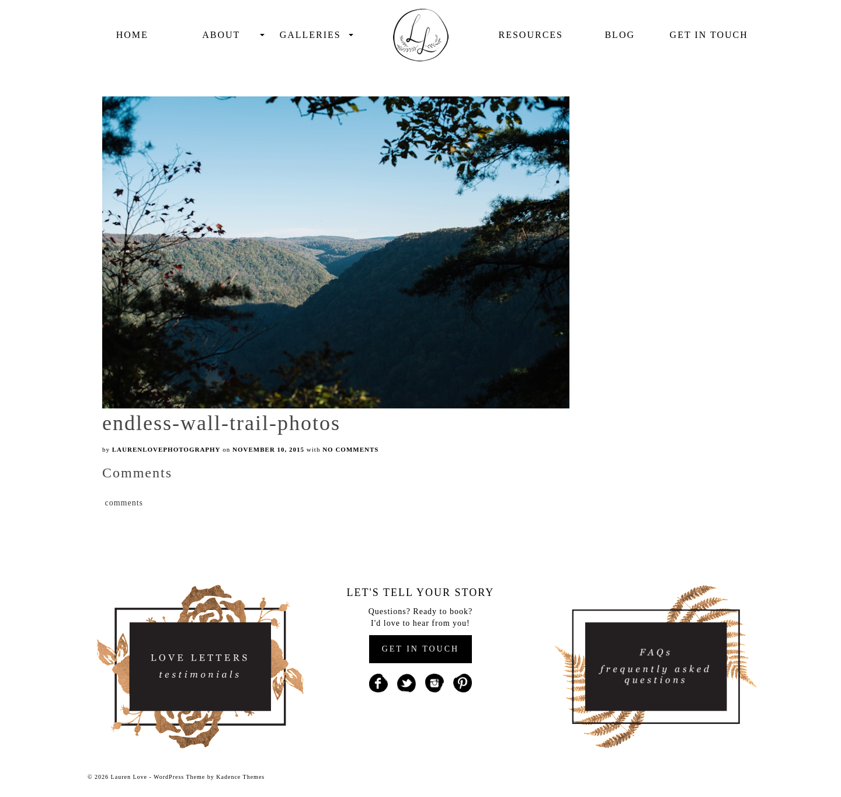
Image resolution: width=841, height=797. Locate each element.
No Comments (350, 449)
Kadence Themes (240, 777)
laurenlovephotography (166, 449)
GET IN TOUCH (420, 648)
